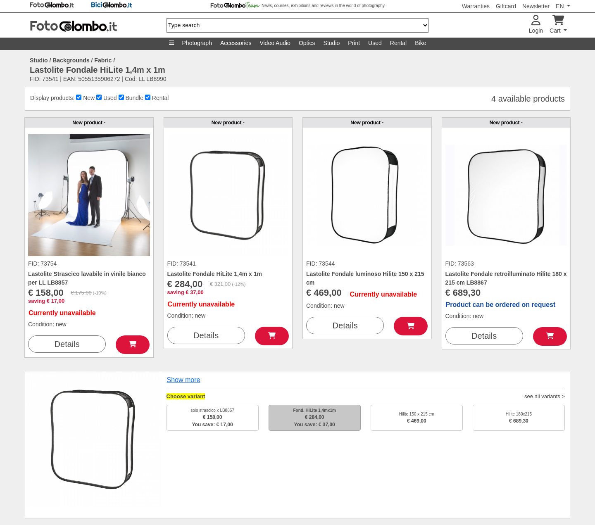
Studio (332, 43)
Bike (420, 43)
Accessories (235, 43)
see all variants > (544, 396)
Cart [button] (557, 24)
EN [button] (560, 6)
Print (354, 43)
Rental (398, 43)
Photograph (197, 43)
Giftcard (506, 6)
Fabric (103, 60)
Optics (307, 43)
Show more (183, 379)
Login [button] (536, 24)
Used (375, 43)
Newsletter (536, 6)
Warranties (476, 6)
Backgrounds (70, 60)
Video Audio (274, 43)
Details (67, 344)
